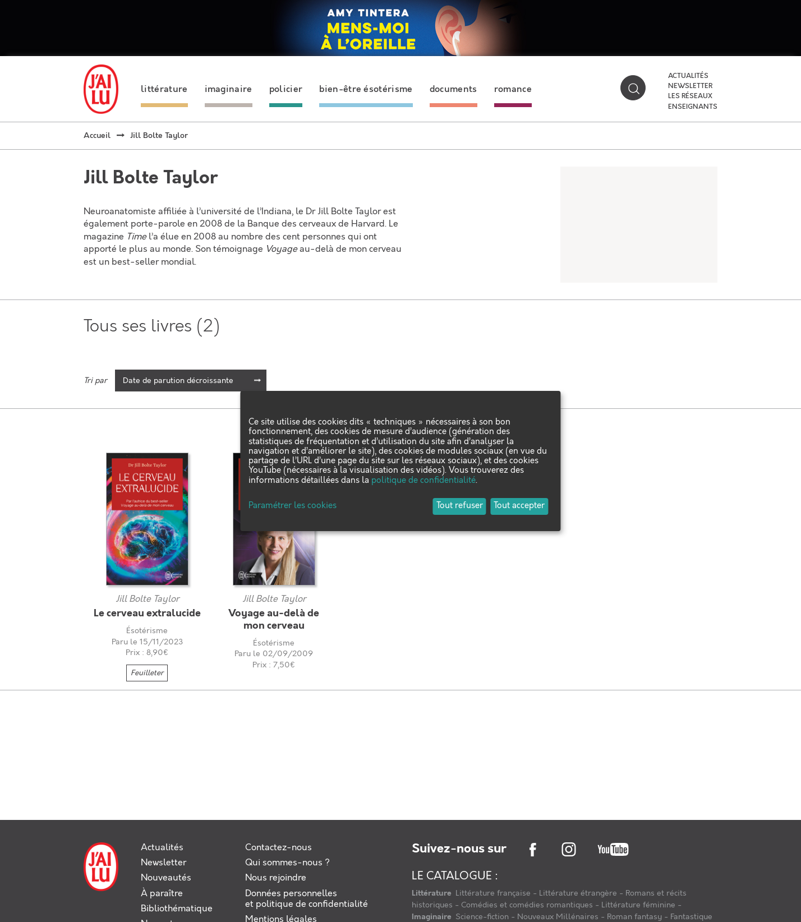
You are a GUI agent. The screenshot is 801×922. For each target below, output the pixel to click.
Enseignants (692, 107)
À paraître (162, 893)
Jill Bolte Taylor (147, 599)
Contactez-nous (278, 847)
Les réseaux (690, 96)
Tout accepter (519, 506)
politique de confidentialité (423, 481)
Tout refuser (459, 506)
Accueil (97, 135)
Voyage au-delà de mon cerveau (273, 619)
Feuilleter (147, 673)
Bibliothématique (177, 908)
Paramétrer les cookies (292, 506)
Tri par (95, 380)
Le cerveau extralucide (147, 613)
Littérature (432, 893)
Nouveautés (166, 878)
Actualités (688, 76)
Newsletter (690, 86)
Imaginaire (432, 916)
